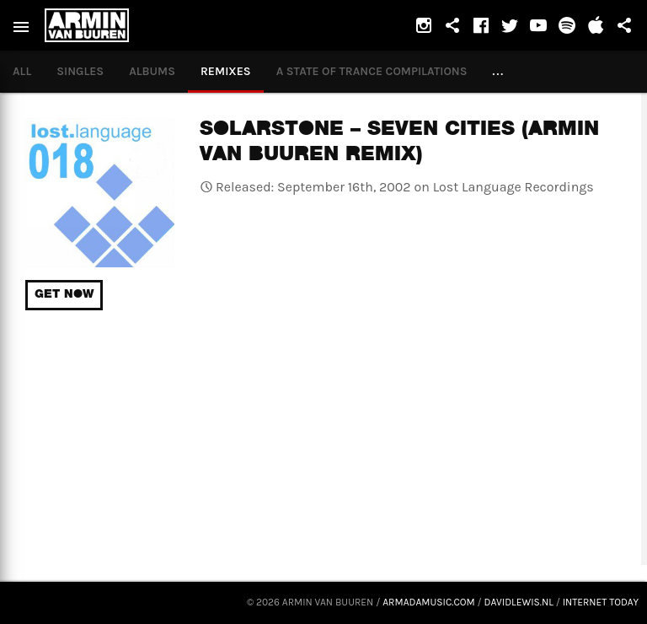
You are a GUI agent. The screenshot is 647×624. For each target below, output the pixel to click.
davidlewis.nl (518, 602)
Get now (64, 295)
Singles (80, 71)
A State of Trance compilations (372, 71)
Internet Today (601, 602)
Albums (152, 71)
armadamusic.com (428, 602)
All (22, 71)
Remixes (226, 71)
